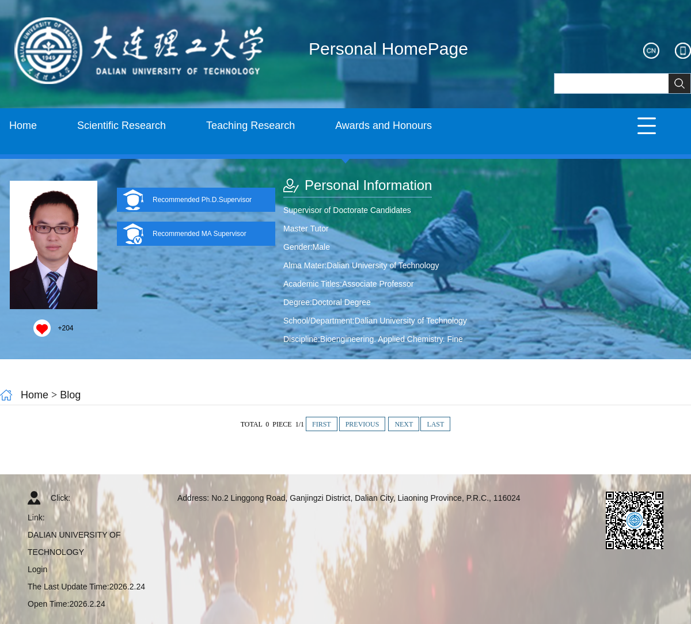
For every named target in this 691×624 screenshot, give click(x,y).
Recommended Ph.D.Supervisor (202, 200)
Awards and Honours (383, 125)
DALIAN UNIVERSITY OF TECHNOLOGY (74, 543)
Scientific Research (121, 125)
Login (37, 569)
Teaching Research (250, 125)
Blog (70, 395)
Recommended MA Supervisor (199, 234)
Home (23, 125)
